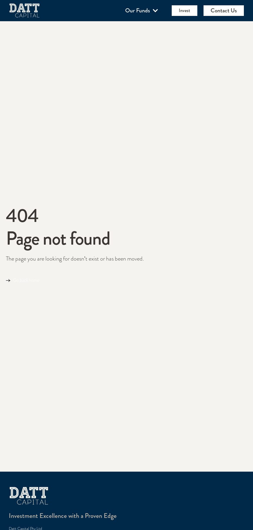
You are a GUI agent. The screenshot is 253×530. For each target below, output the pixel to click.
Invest (184, 10)
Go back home (26, 280)
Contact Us (224, 10)
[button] (142, 11)
